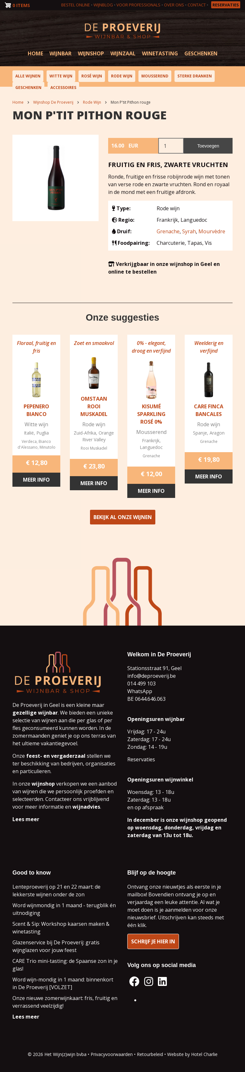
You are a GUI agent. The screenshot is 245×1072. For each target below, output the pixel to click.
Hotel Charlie (204, 1054)
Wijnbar (60, 53)
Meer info (36, 481)
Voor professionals (138, 5)
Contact (197, 5)
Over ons (174, 5)
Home (35, 53)
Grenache (168, 231)
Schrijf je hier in (153, 941)
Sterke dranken (194, 76)
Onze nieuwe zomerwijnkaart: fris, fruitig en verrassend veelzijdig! (64, 1002)
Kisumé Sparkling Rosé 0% (151, 416)
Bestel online (75, 5)
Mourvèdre (211, 231)
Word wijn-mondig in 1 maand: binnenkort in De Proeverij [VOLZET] (62, 983)
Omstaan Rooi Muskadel (94, 408)
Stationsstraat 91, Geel (154, 668)
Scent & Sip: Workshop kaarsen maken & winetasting (60, 927)
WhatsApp (139, 691)
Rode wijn (121, 76)
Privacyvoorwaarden (112, 1054)
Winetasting (160, 53)
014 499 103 (141, 683)
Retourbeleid (150, 1054)
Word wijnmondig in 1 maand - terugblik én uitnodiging (64, 909)
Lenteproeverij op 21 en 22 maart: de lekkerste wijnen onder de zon (56, 890)
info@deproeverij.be (151, 675)
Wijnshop (91, 53)
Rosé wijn (91, 76)
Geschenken (201, 53)
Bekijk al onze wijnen (122, 519)
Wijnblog (103, 5)
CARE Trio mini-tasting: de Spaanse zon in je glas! (65, 964)
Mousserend (154, 76)
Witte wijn (60, 76)
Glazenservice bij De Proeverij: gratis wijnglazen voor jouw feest (56, 946)
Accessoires (63, 87)
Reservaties (225, 5)
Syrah (189, 231)
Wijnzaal (123, 53)
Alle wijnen (28, 76)
